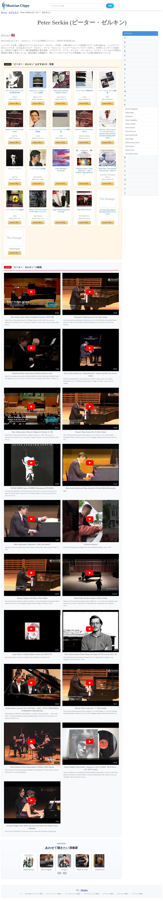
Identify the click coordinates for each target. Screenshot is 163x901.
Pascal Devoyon (131, 131)
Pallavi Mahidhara (131, 120)
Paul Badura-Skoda (132, 154)
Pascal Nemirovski (131, 135)
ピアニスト (128, 33)
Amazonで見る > (14, 103)
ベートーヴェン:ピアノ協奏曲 (107, 92)
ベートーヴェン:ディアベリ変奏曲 (38, 130)
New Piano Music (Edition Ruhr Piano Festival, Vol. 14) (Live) (107, 212)
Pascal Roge (129, 139)
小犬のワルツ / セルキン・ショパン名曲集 (37, 92)
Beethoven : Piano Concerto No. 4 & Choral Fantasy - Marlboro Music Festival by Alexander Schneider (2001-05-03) (107, 133)
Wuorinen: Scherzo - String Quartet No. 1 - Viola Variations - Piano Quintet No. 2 (84, 171)
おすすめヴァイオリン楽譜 (33, 894)
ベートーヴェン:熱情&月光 (84, 90)
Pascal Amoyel (130, 127)
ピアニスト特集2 (122, 894)
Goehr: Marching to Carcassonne (61, 169)
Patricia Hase (130, 146)
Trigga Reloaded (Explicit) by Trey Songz (61, 211)
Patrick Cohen (130, 150)
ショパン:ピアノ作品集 (37, 168)
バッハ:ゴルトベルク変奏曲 (14, 210)
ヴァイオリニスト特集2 (72, 894)
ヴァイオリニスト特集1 (53, 894)
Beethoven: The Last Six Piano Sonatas (15, 130)
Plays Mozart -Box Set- (84, 210)
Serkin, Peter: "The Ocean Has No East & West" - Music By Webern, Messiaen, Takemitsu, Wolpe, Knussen (107, 170)
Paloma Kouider (131, 124)
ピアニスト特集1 (108, 894)
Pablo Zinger (130, 113)
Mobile (84, 890)
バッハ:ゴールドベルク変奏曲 (61, 130)
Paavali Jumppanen (132, 109)
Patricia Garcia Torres (132, 142)
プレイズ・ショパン (14, 168)
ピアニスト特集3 (137, 894)
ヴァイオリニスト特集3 (91, 894)
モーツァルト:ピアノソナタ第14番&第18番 (14, 92)
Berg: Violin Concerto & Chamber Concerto (61, 92)
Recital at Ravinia (14, 249)
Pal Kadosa (129, 116)
